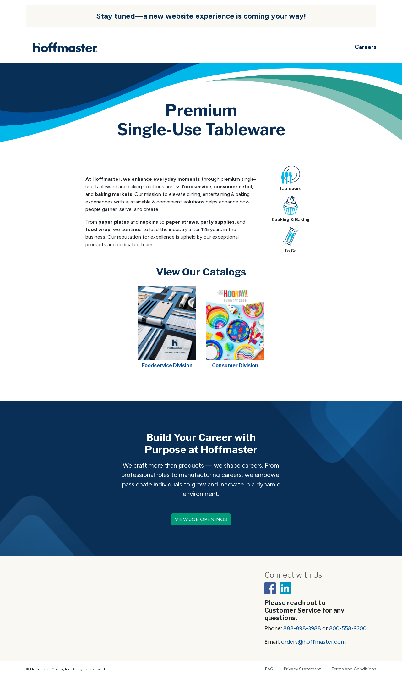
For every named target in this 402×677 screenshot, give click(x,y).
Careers (365, 47)
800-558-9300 (348, 628)
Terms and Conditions (353, 669)
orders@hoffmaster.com (313, 641)
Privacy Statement (302, 669)
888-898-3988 (302, 628)
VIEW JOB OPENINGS (201, 519)
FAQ (269, 669)
